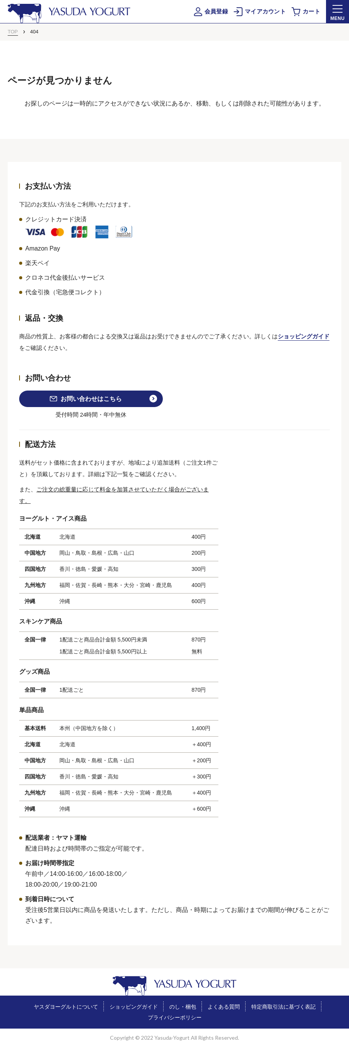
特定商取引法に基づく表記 (283, 1007)
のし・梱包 (182, 1007)
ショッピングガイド (303, 336)
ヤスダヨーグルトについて (66, 1007)
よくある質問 (224, 1007)
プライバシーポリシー (175, 1017)
